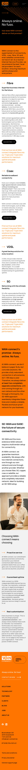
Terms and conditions (9, 753)
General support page (19, 660)
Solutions (6, 686)
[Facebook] (3, 724)
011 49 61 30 (7, 737)
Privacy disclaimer (8, 758)
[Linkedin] (6, 724)
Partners (6, 696)
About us (5, 715)
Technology (7, 691)
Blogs (4, 706)
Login (15, 4)
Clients (5, 701)
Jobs (4, 710)
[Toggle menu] (24, 4)
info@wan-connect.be (9, 739)
